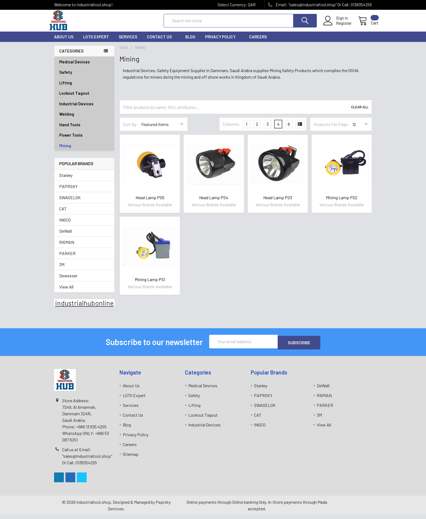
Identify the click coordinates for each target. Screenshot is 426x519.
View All (66, 291)
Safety (84, 77)
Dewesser (68, 280)
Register (337, 26)
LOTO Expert (96, 41)
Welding (84, 119)
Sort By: (130, 129)
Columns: (231, 128)
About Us (63, 41)
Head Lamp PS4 (213, 202)
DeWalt (65, 235)
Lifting (84, 88)
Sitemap (130, 457)
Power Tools (84, 140)
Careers (258, 41)
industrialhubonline (84, 308)
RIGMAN (66, 247)
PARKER (67, 258)
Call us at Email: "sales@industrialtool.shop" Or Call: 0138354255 (87, 460)
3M (61, 269)
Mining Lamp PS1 (150, 284)
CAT (63, 213)
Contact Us (161, 41)
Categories (71, 55)
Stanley (66, 180)
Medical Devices (74, 66)
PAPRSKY (68, 191)
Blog (190, 41)
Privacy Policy (222, 41)
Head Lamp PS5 (150, 202)
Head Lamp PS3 (277, 202)
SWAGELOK (70, 202)
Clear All (359, 112)
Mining (65, 150)
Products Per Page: (331, 129)
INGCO (65, 224)
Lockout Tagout (84, 98)
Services (128, 41)
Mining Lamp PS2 (341, 202)
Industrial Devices (84, 109)
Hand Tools (84, 130)
